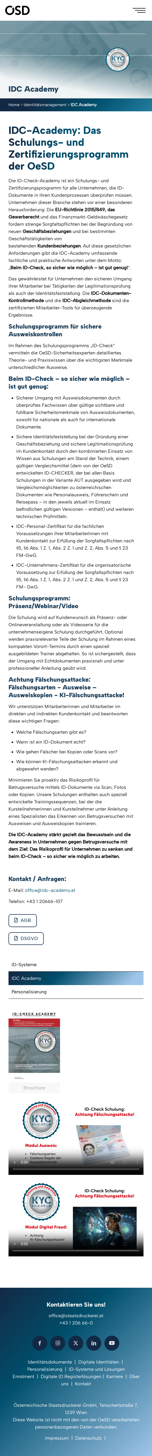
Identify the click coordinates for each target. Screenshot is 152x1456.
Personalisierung (29, 992)
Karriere (114, 1376)
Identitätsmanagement (45, 104)
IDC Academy (26, 978)
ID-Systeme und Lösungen (97, 1369)
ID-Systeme (24, 964)
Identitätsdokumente (50, 1362)
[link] (34, 1051)
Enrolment (23, 1376)
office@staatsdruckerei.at (76, 1316)
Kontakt (83, 1384)
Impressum (57, 1438)
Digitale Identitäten (98, 1362)
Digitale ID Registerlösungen (71, 1376)
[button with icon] (39, 1343)
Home (14, 104)
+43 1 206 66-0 (76, 1323)
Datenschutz (88, 1438)
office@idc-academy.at (50, 890)
